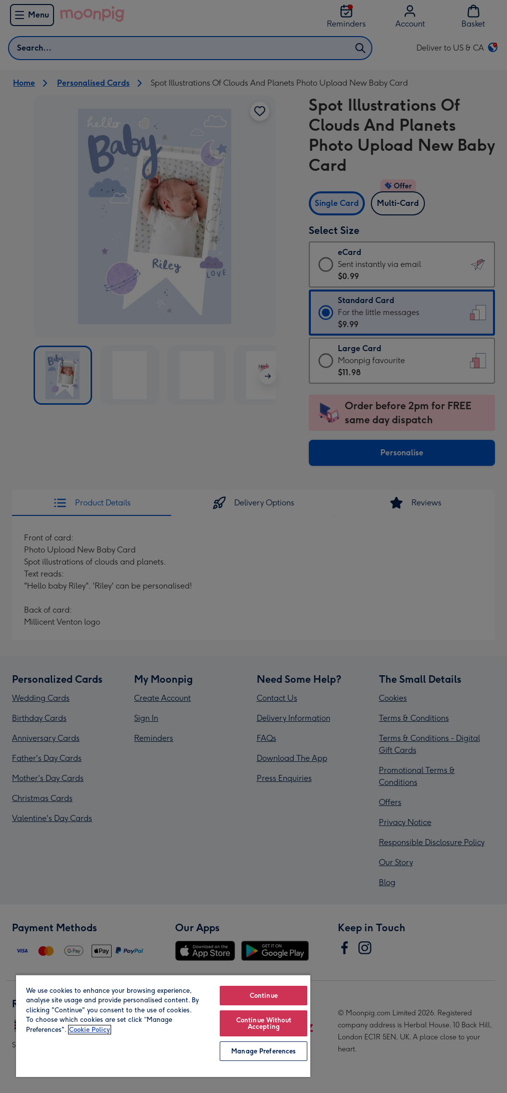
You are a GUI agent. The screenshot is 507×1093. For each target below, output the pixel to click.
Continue (264, 995)
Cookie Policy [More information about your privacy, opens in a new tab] (89, 1029)
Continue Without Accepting (263, 1023)
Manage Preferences (263, 1051)
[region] (163, 1025)
